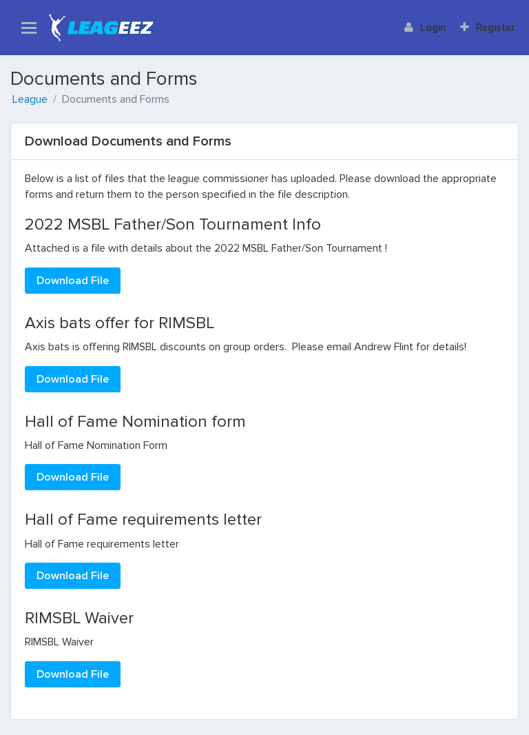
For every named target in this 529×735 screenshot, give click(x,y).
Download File (73, 281)
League (30, 99)
